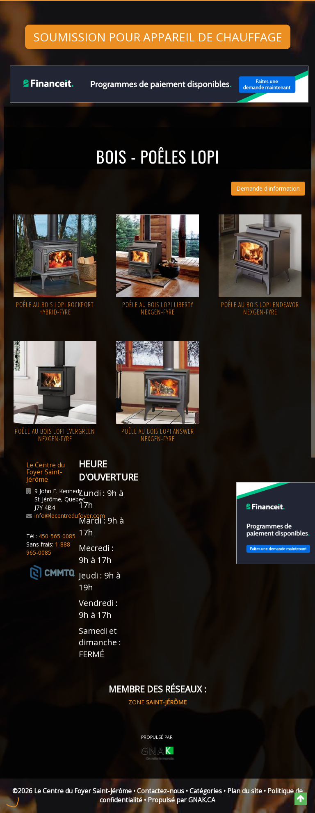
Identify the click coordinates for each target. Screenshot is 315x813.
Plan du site (244, 791)
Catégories (205, 791)
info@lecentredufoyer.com (69, 515)
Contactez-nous (160, 791)
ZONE (157, 702)
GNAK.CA (201, 800)
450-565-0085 (57, 536)
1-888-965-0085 (49, 548)
